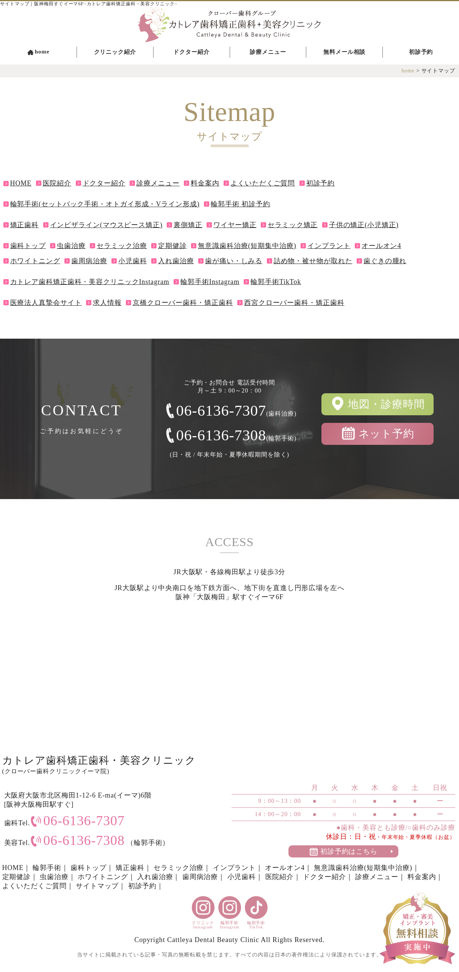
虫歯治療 (71, 246)
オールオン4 (381, 246)
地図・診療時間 (386, 404)
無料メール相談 (344, 52)
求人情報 (107, 302)
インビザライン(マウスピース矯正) (106, 225)
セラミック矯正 (293, 225)
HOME (21, 183)
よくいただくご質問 (262, 183)
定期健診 (172, 246)
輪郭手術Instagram (210, 282)
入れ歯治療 (176, 261)
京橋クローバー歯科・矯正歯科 (183, 302)
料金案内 (205, 183)
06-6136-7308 (236, 435)
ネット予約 (387, 434)
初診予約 (421, 52)
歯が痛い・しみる (233, 261)
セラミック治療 (122, 246)
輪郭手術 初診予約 (240, 204)
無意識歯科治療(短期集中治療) (247, 246)
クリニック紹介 (115, 52)
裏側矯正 (188, 225)
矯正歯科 (24, 225)
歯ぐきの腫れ (384, 261)
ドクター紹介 (191, 52)
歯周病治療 (89, 261)
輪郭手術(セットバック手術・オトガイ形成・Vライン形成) (105, 204)
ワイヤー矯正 (234, 225)
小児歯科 (132, 261)
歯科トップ (28, 246)
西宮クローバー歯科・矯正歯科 (294, 302)
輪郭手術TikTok (276, 282)
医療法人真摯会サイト (46, 302)
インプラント (328, 246)
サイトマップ (97, 886)
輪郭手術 (47, 868)
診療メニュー (268, 52)
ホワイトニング (35, 261)
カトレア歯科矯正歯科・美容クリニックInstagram (89, 282)
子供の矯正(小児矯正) (364, 225)
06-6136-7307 (236, 410)
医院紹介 (57, 183)
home (42, 52)
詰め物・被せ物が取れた (313, 261)
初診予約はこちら (349, 851)
